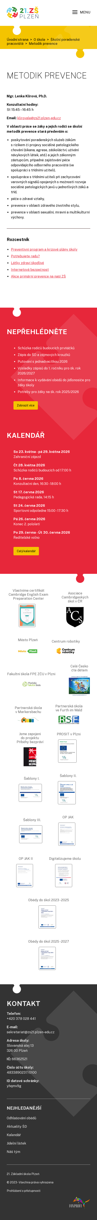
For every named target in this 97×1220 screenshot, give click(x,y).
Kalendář (14, 1135)
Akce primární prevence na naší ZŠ (38, 276)
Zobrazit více (26, 405)
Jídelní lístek (16, 1143)
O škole (39, 40)
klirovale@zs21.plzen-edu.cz (39, 118)
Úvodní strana (17, 40)
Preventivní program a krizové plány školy (44, 249)
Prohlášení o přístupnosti (23, 1190)
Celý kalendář (26, 551)
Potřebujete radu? (25, 256)
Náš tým (13, 1152)
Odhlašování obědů (21, 1118)
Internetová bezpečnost (30, 270)
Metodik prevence (43, 44)
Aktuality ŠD (17, 1127)
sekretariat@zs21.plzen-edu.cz (30, 1032)
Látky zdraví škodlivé (27, 263)
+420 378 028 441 (21, 1019)
